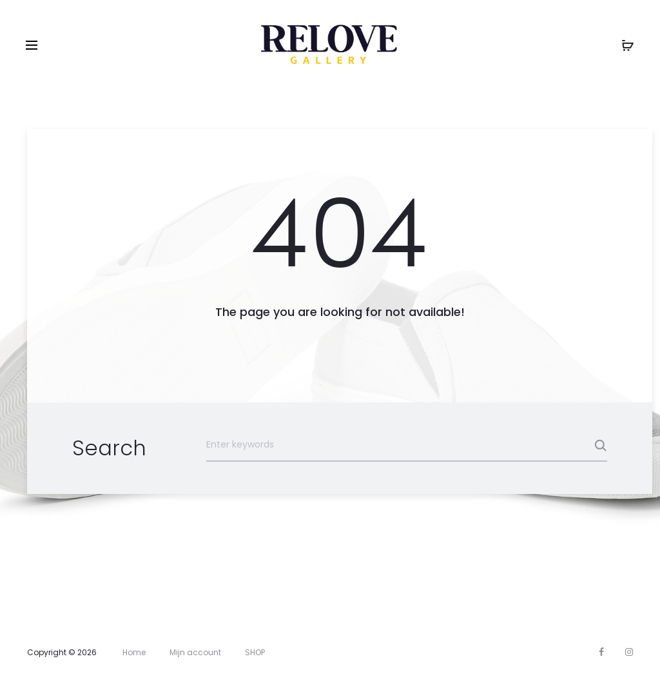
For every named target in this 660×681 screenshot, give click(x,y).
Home (134, 652)
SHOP (255, 652)
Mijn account (195, 652)
